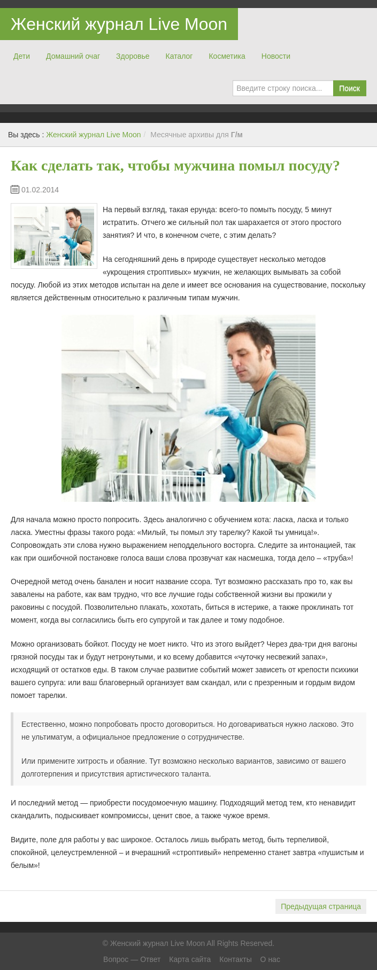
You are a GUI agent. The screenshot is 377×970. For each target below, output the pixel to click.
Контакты (235, 959)
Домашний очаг (73, 56)
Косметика (227, 56)
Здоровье (133, 56)
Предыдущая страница (321, 906)
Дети (21, 56)
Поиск (349, 88)
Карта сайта (190, 959)
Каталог (179, 56)
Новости (275, 56)
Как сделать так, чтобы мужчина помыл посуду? (175, 165)
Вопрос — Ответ (131, 959)
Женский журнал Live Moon (119, 24)
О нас (270, 959)
